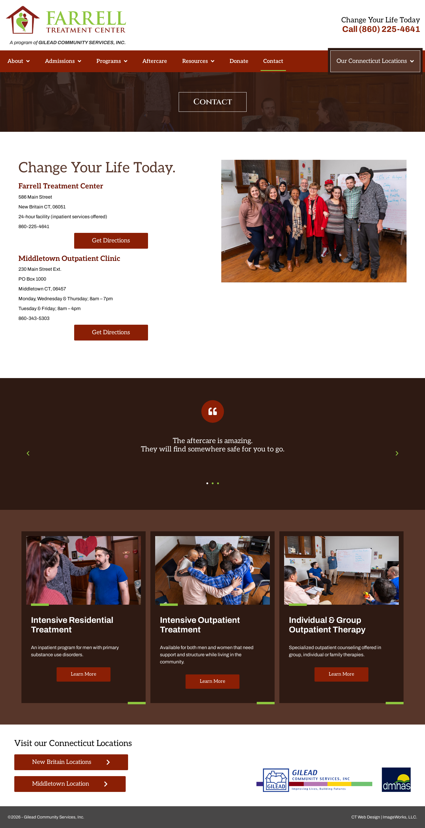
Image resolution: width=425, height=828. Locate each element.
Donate (239, 61)
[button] (28, 453)
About (18, 61)
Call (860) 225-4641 (381, 29)
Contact (273, 61)
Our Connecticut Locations (375, 61)
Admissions (63, 61)
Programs (111, 61)
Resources (198, 61)
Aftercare (154, 61)
